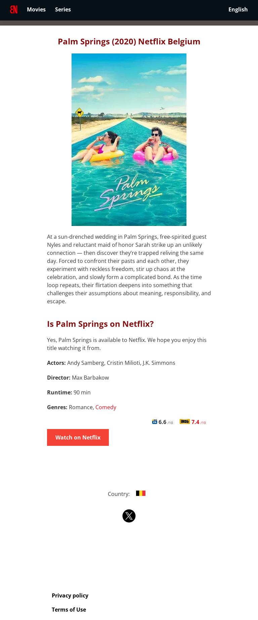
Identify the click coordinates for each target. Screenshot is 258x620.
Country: (129, 494)
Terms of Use (69, 609)
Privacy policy (70, 595)
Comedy (105, 407)
